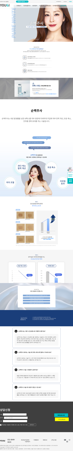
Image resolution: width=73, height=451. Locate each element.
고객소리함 (53, 440)
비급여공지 (27, 441)
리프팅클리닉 (26, 5)
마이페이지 (58, 1)
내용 (1, 421)
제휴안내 (45, 440)
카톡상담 (48, 5)
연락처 (1, 418)
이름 (1, 414)
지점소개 (41, 5)
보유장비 (34, 5)
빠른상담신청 (61, 415)
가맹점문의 (36, 440)
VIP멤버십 (55, 5)
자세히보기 (32, 424)
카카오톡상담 (61, 419)
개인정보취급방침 (25, 440)
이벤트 (70, 1)
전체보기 (19, 5)
